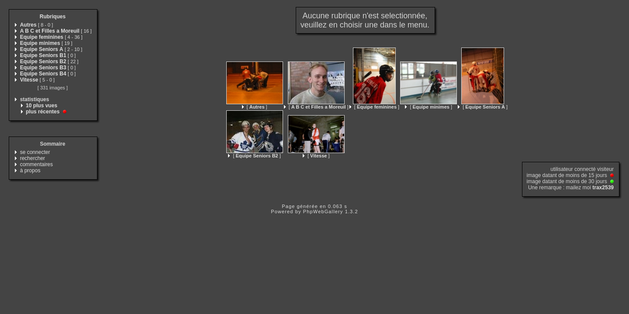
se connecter (35, 152)
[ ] (254, 106)
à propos (30, 170)
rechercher (32, 158)
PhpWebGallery (323, 211)
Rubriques (53, 17)
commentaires (36, 164)
